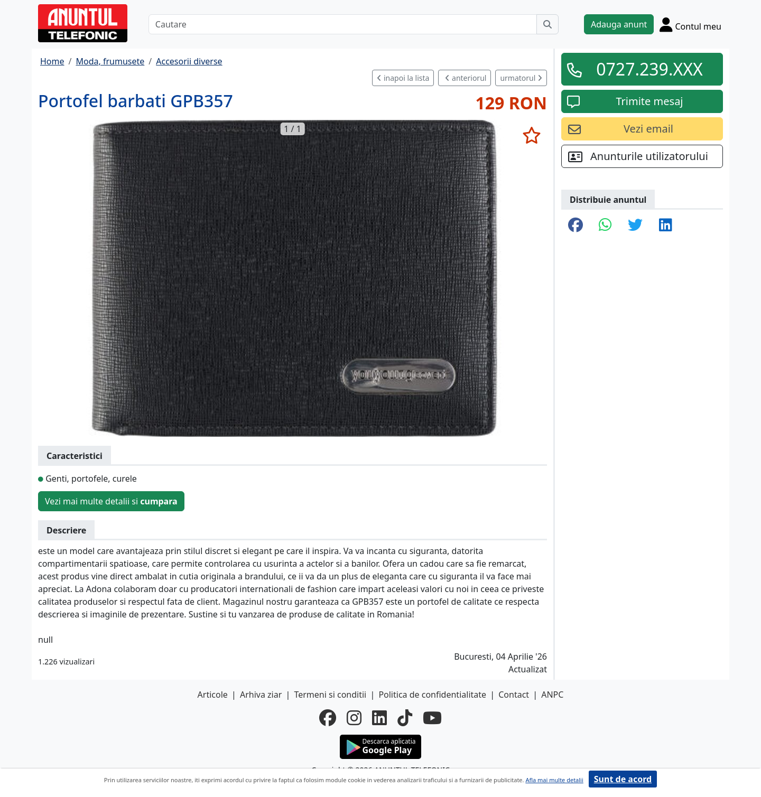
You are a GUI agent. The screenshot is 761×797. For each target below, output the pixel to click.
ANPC (552, 694)
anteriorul (465, 78)
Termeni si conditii (330, 694)
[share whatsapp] (605, 225)
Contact (513, 694)
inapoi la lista (403, 78)
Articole (213, 694)
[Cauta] (547, 24)
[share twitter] (635, 225)
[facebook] (327, 717)
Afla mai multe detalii (554, 780)
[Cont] (690, 24)
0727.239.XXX (649, 69)
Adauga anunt (619, 24)
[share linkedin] (665, 225)
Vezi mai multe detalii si (111, 501)
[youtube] (432, 717)
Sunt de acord (623, 779)
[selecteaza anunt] (531, 135)
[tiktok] (404, 717)
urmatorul (521, 78)
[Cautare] (343, 24)
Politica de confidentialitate (432, 694)
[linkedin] (379, 717)
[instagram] (354, 717)
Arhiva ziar (261, 694)
